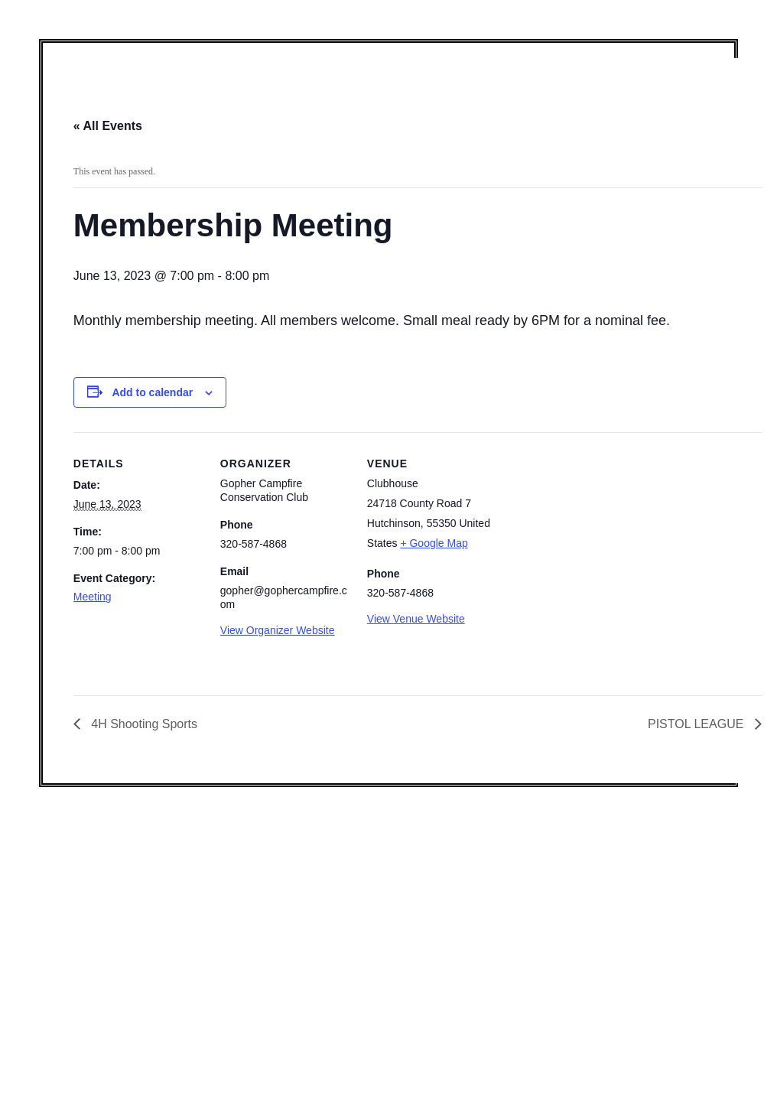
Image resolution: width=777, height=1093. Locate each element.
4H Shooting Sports (142, 723)
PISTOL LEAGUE (697, 723)
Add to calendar (152, 392)
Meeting (92, 596)
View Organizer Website (277, 630)
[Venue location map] (594, 537)
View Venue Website (416, 619)
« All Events (107, 125)
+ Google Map (433, 543)
